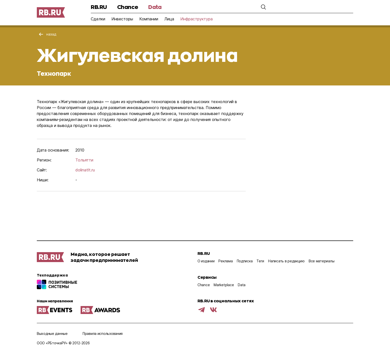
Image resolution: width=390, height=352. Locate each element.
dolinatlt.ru (85, 169)
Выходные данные (52, 333)
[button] (263, 6)
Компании (148, 18)
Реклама (225, 261)
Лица (169, 18)
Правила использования (103, 333)
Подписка (245, 261)
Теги (260, 261)
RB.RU (99, 6)
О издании (205, 261)
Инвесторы (122, 18)
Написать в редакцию (286, 261)
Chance (127, 6)
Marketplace (224, 285)
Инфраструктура (196, 18)
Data (154, 6)
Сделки (98, 18)
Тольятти (84, 159)
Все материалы (321, 261)
